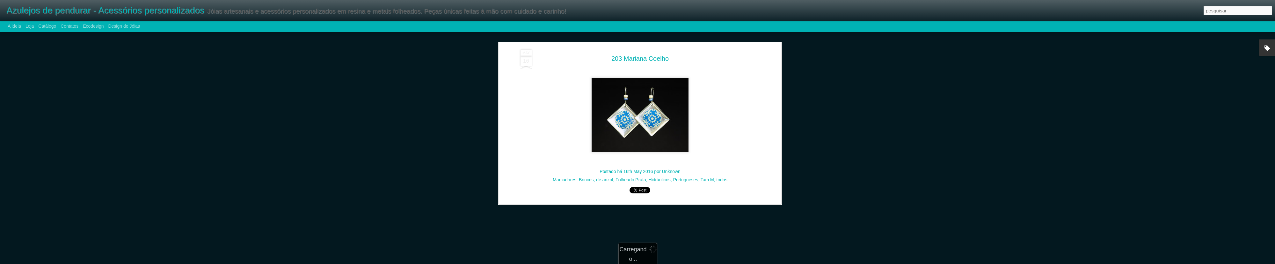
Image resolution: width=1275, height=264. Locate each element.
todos (722, 145)
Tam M (707, 145)
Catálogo (47, 26)
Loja (30, 26)
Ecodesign (93, 26)
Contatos (69, 26)
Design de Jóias (124, 26)
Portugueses (685, 145)
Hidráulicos (660, 145)
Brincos (586, 145)
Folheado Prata (631, 145)
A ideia (14, 26)
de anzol (604, 145)
